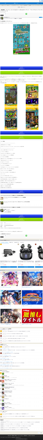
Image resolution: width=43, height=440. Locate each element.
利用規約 (13, 435)
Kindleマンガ (11, 242)
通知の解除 (25, 435)
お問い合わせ (9, 435)
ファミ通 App (3, 1)
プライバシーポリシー (20, 435)
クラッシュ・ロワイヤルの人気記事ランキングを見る (6, 361)
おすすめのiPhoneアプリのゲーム (15, 5)
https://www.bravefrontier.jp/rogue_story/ (8, 225)
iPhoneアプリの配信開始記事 (24, 5)
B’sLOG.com (33, 435)
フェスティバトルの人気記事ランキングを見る (6, 355)
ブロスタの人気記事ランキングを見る (5, 358)
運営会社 (16, 435)
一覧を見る (41, 240)
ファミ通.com (29, 435)
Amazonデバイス (16, 242)
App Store (21, 68)
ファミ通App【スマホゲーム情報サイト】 (5, 5)
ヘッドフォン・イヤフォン (4, 242)
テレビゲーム (22, 242)
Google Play (21, 72)
